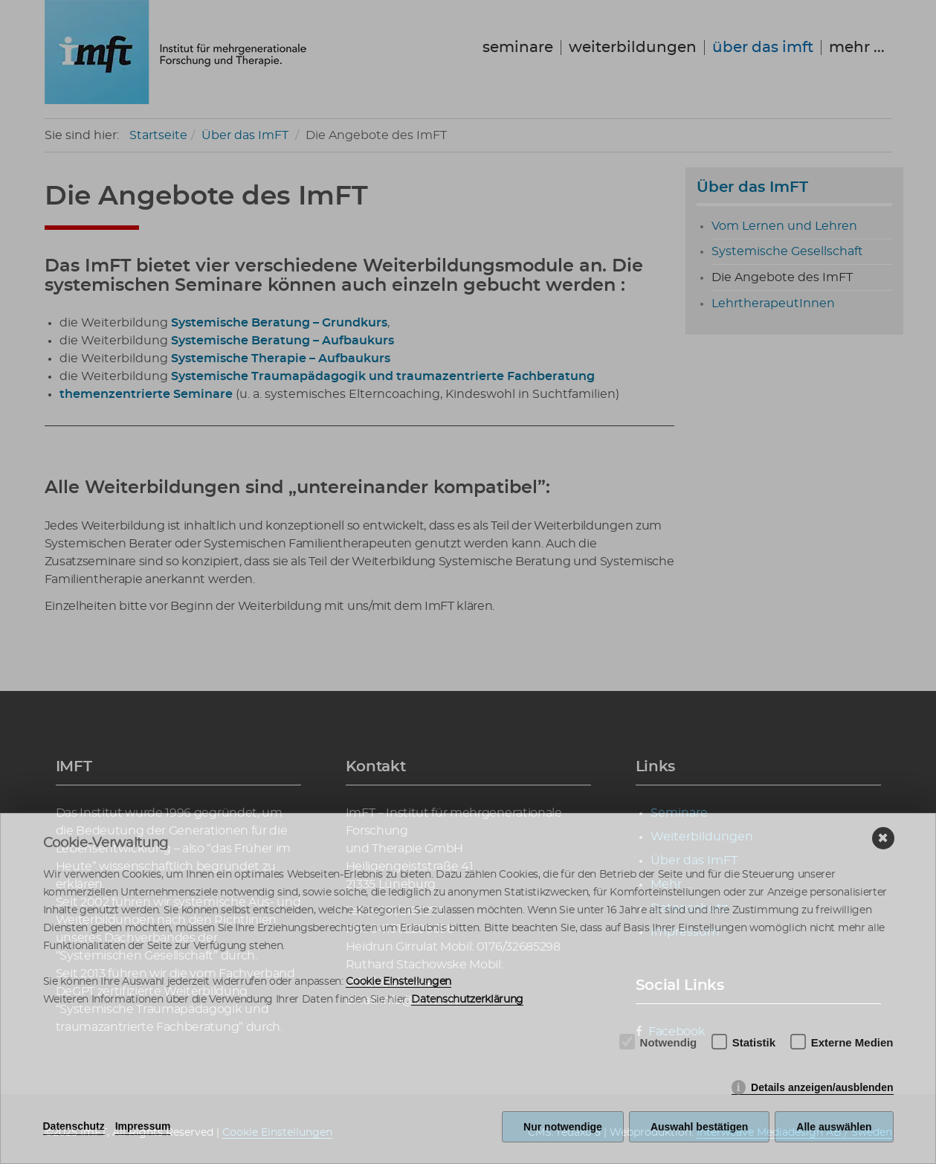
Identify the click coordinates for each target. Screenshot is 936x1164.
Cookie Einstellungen (398, 982)
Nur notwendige (562, 1127)
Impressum (143, 1126)
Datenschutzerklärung (467, 999)
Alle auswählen (833, 1127)
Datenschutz (74, 1126)
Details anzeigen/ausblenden (822, 1087)
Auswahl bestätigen (699, 1127)
